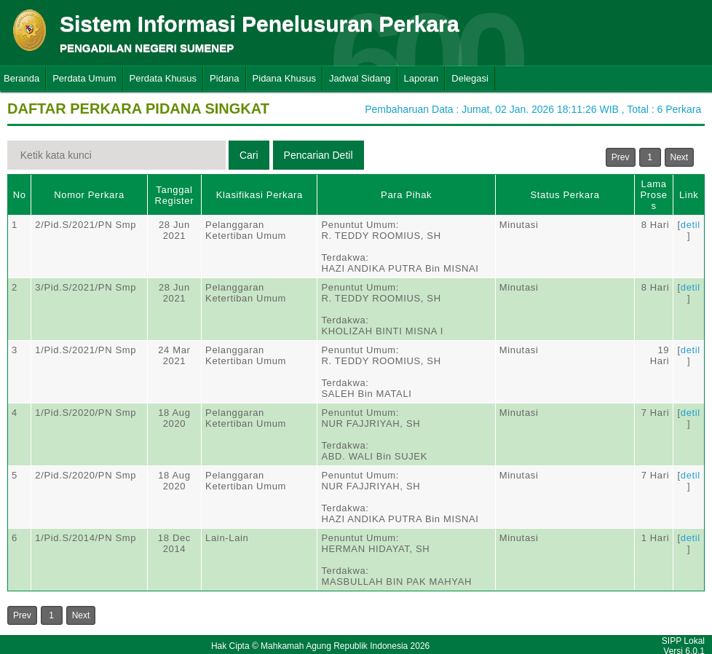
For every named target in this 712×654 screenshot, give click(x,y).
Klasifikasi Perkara (259, 194)
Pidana (224, 78)
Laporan (421, 78)
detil (690, 224)
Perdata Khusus (163, 78)
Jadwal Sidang (360, 78)
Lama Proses (654, 194)
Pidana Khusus (284, 78)
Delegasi (469, 78)
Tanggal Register (174, 195)
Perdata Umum (84, 78)
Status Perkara (564, 194)
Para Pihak (406, 194)
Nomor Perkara (89, 194)
